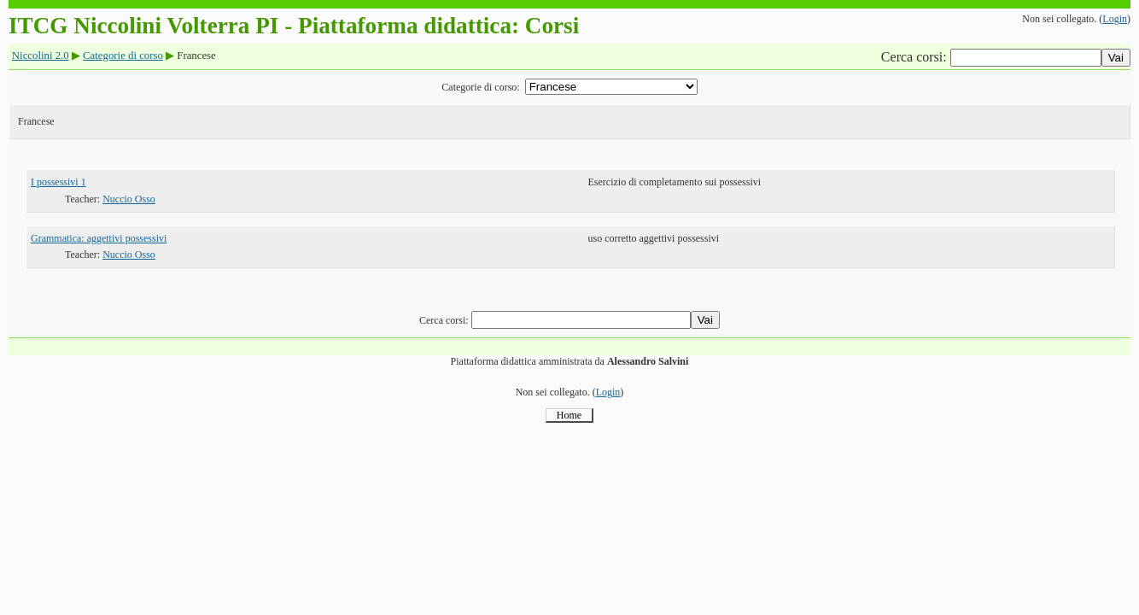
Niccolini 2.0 (40, 56)
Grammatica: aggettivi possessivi (98, 238)
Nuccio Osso (128, 199)
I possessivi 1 (58, 182)
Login (1114, 19)
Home (569, 415)
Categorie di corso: (480, 87)
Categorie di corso (123, 56)
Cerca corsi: (915, 57)
